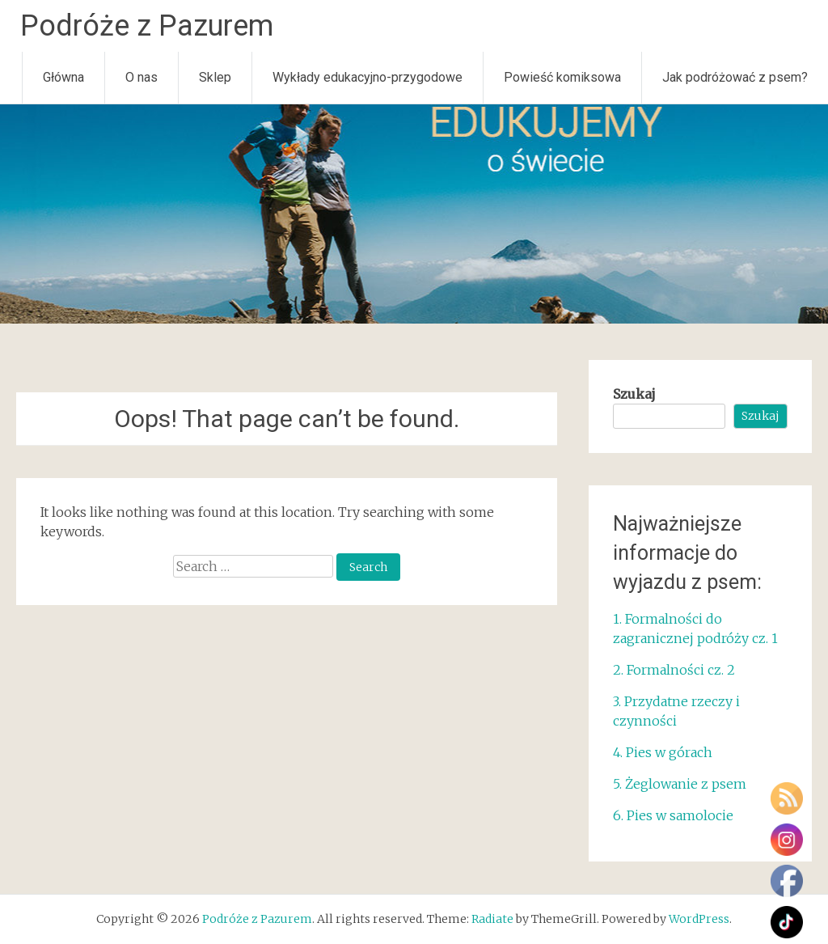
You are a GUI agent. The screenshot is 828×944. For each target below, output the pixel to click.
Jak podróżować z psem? (735, 77)
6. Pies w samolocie (673, 815)
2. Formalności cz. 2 (675, 670)
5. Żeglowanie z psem (679, 784)
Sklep (215, 77)
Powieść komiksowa (562, 77)
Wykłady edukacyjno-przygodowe (367, 77)
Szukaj (634, 394)
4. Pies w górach (662, 752)
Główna (63, 77)
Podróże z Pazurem (146, 26)
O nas (141, 77)
